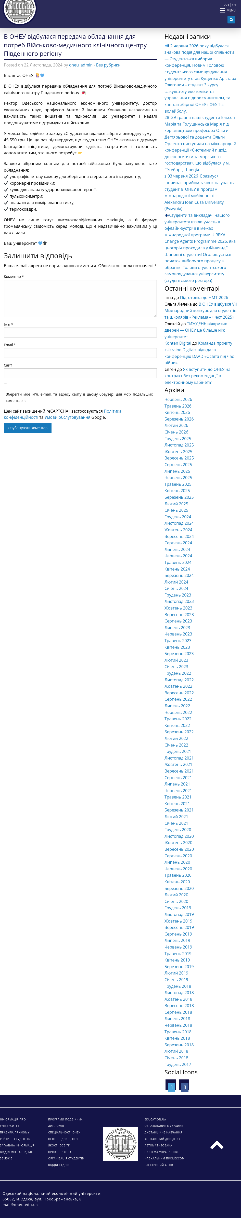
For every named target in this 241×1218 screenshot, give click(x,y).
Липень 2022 (177, 706)
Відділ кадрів (58, 1165)
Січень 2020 (176, 901)
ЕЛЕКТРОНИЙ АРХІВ (159, 1165)
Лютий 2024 (176, 582)
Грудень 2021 (177, 751)
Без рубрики (108, 65)
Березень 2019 (179, 966)
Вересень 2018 (179, 1005)
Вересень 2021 (179, 771)
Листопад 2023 (179, 601)
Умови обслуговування (68, 417)
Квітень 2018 (177, 1038)
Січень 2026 (176, 432)
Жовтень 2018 (178, 999)
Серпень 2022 (178, 699)
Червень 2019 (178, 947)
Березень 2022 (179, 732)
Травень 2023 (178, 640)
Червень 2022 (178, 712)
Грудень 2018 (177, 986)
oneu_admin (81, 65)
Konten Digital (177, 343)
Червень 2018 (178, 1025)
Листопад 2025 (179, 445)
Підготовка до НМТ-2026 (204, 297)
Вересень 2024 (179, 536)
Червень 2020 (178, 869)
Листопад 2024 (179, 523)
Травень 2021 (178, 797)
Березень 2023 (179, 653)
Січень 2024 (176, 588)
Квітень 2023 (177, 647)
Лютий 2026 (176, 425)
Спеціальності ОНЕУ (64, 1132)
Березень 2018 (179, 1045)
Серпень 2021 (178, 777)
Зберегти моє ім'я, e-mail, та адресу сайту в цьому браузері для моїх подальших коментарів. (79, 397)
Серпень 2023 (178, 621)
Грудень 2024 (177, 517)
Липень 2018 (177, 1018)
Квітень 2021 (177, 803)
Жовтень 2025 (178, 451)
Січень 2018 (176, 1058)
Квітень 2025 (177, 490)
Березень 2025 (179, 497)
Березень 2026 (179, 419)
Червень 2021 (178, 790)
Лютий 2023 (176, 660)
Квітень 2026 (177, 412)
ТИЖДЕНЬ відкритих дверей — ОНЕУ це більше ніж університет (195, 330)
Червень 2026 (178, 399)
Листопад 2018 (179, 992)
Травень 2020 (178, 875)
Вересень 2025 (179, 458)
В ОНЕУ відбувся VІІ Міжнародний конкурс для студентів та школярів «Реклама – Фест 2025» (200, 310)
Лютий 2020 (176, 895)
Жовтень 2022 (178, 686)
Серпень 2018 (178, 1012)
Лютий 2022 (176, 738)
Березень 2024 (179, 575)
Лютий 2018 (176, 1051)
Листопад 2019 (179, 914)
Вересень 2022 (179, 693)
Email (10, 344)
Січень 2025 (176, 510)
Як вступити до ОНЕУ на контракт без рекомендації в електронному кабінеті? (197, 376)
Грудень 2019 (177, 908)
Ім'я (8, 324)
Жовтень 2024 (178, 530)
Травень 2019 (178, 953)
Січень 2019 (176, 979)
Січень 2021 (176, 823)
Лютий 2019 (176, 973)
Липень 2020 (177, 862)
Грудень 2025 (177, 438)
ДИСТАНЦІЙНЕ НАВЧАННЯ (163, 1132)
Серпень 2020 (178, 856)
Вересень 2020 (179, 849)
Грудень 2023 (177, 595)
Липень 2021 (177, 784)
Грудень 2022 (177, 673)
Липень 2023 (177, 627)
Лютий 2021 (176, 816)
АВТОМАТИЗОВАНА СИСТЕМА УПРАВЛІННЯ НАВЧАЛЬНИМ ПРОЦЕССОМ (165, 1152)
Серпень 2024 (178, 543)
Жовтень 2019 (178, 921)
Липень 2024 (177, 549)
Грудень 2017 (177, 1064)
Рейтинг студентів (15, 1139)
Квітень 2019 (177, 960)
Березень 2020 (179, 888)
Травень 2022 (178, 719)
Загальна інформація (17, 1145)
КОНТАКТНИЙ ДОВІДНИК (163, 1139)
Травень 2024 (178, 562)
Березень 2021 (179, 810)
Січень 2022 (176, 745)
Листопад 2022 (179, 680)
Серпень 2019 (178, 934)
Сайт (8, 365)
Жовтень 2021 (178, 764)
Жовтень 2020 (178, 842)
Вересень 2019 (179, 927)
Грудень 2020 (177, 829)
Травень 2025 (178, 484)
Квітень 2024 (177, 569)
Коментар (14, 276)
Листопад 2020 (179, 836)
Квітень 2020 (177, 882)
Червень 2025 (178, 477)
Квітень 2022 (177, 725)
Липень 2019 (177, 940)
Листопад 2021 (179, 758)
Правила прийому (15, 1132)
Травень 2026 (178, 406)
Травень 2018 (178, 1032)
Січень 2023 (176, 666)
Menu (231, 10)
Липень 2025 (177, 471)
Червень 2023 (178, 634)
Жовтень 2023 (178, 608)
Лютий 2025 (176, 504)
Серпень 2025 (178, 464)
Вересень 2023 (179, 614)
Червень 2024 (178, 556)
